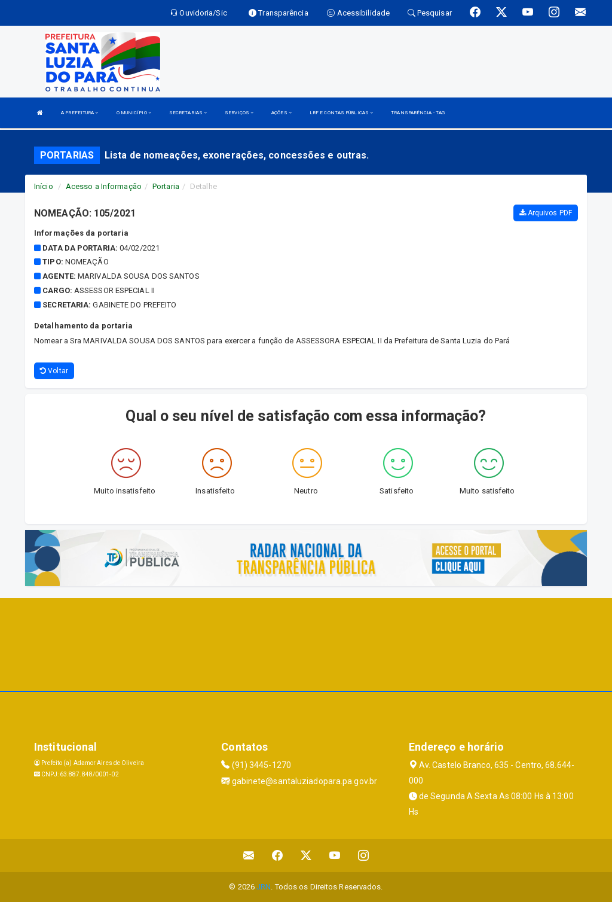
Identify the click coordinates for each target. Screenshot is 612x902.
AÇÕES (281, 112)
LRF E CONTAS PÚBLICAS (341, 112)
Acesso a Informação (104, 186)
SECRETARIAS (188, 112)
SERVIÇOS (239, 112)
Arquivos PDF (545, 213)
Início (43, 186)
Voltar (54, 371)
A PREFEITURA (79, 112)
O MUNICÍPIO (134, 112)
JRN (263, 886)
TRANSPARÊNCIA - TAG (418, 112)
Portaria (165, 186)
